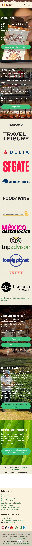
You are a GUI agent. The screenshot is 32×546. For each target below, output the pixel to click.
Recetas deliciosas (7, 505)
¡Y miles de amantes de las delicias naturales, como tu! (15, 299)
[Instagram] (3, 527)
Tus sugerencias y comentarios (13, 520)
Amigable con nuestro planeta (10, 507)
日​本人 (28, 536)
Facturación (5, 495)
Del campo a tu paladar (8, 499)
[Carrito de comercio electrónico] (24, 5)
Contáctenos (8, 518)
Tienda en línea (6, 497)
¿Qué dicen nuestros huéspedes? (11, 503)
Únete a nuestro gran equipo (10, 509)
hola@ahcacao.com (10, 522)
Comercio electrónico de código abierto (16, 543)
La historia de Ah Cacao (8, 501)
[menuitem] (11, 539)
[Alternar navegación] (29, 5)
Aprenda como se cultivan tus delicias (16, 406)
